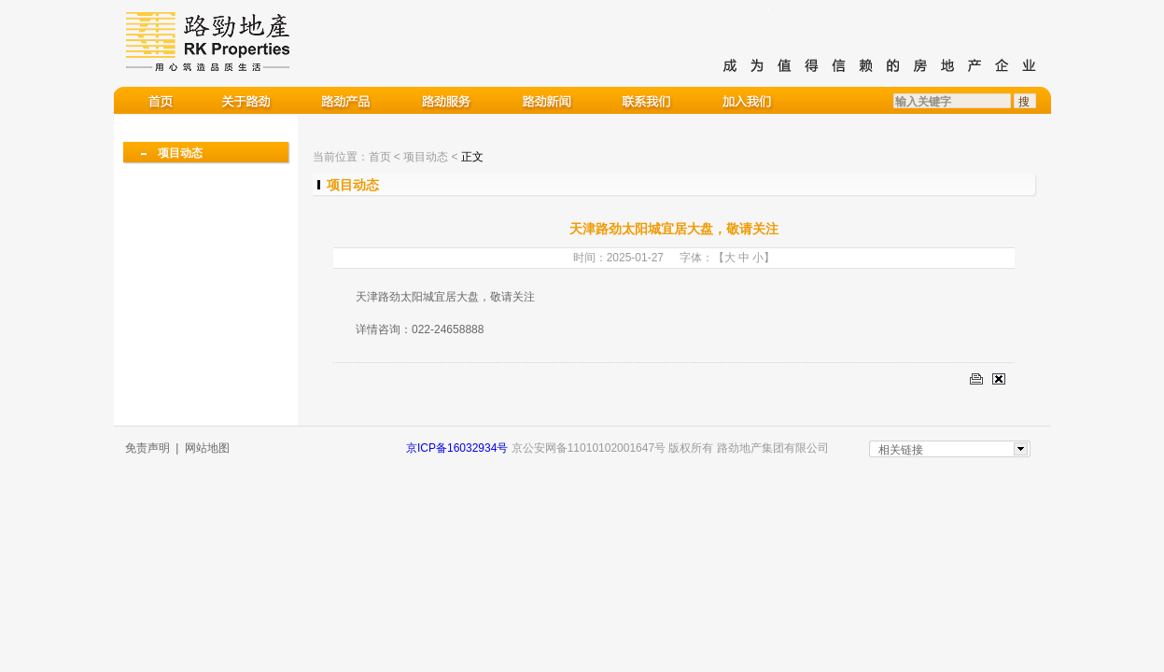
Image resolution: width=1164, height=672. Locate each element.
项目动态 (180, 153)
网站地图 (207, 448)
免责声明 (147, 448)
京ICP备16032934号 (457, 448)
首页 (380, 156)
